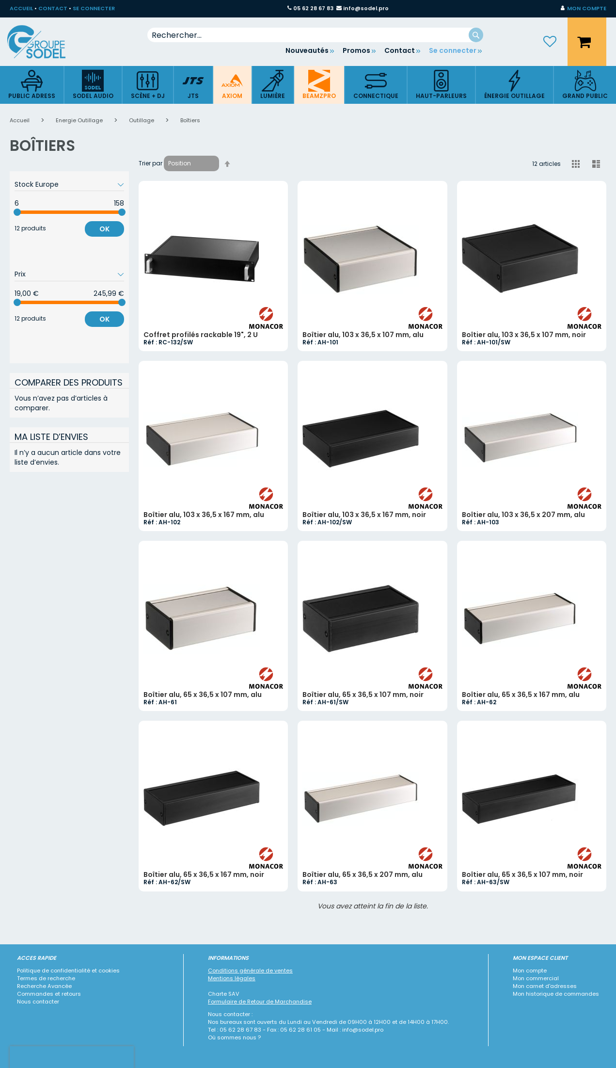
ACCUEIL (21, 8)
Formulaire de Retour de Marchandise (260, 1001)
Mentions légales (231, 978)
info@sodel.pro (366, 8)
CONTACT (52, 8)
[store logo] (43, 42)
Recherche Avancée (44, 986)
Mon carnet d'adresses (545, 986)
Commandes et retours (49, 994)
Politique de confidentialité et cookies (68, 970)
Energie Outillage (80, 120)
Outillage (142, 120)
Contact (399, 50)
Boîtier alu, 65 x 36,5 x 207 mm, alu (362, 874)
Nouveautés (307, 50)
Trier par (150, 163)
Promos (356, 50)
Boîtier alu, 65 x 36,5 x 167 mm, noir (203, 874)
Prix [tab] (20, 274)
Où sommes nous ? (234, 1037)
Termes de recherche (46, 978)
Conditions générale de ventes (250, 970)
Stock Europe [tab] (37, 184)
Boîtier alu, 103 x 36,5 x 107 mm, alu (363, 335)
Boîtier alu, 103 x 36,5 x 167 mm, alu (203, 514)
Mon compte (530, 970)
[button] (583, 9)
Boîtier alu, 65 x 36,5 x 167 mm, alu (521, 694)
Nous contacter (38, 1001)
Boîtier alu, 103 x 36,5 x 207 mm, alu (523, 514)
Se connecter (452, 50)
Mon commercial (536, 978)
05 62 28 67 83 (313, 8)
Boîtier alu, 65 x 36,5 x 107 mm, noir (363, 694)
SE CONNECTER (94, 8)
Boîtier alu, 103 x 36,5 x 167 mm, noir (364, 514)
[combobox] (315, 35)
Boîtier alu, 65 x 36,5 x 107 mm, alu (202, 694)
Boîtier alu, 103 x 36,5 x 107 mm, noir (524, 335)
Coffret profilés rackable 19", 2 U (200, 335)
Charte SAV (223, 994)
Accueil (20, 120)
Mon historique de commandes (556, 994)
